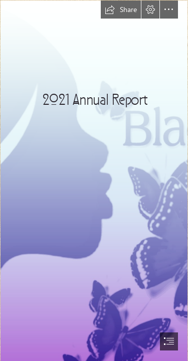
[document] (94, 180)
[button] (121, 10)
